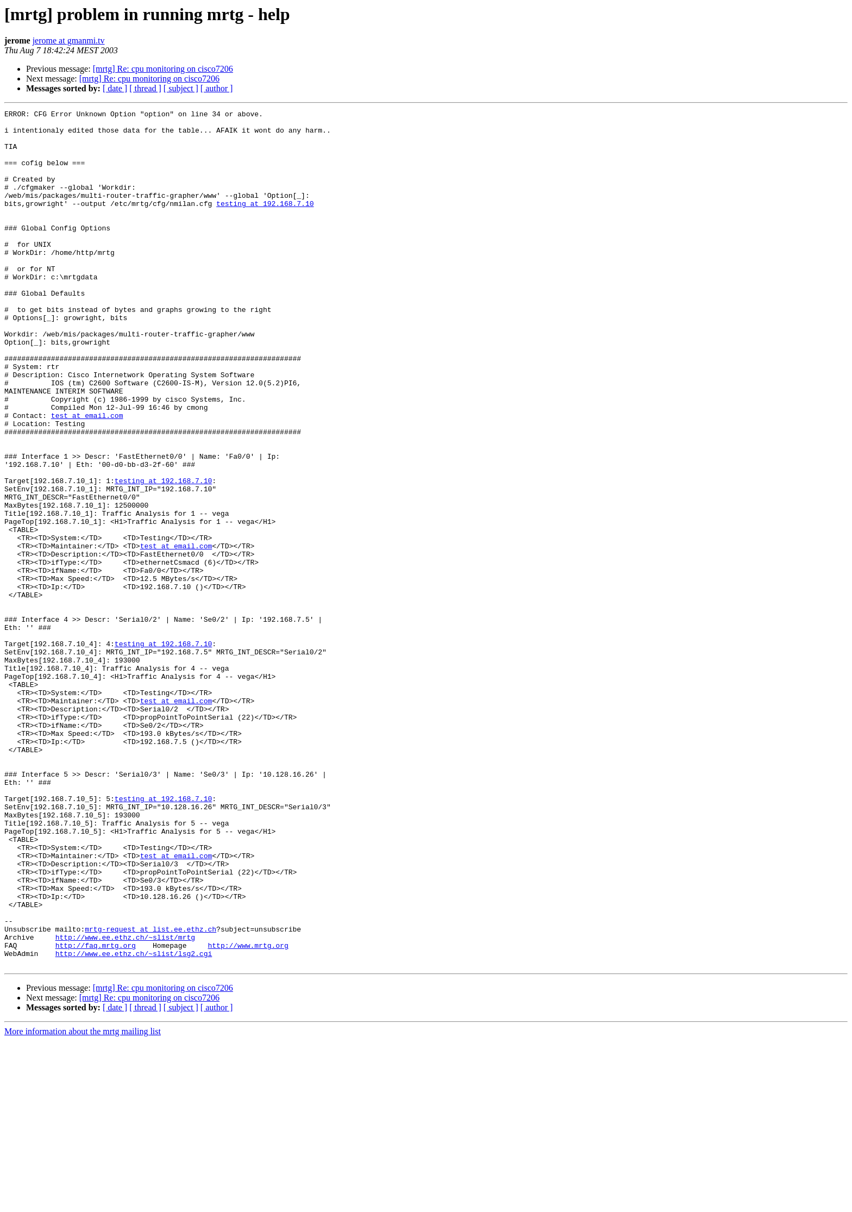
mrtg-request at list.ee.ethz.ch (150, 1093)
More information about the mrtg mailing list (82, 1202)
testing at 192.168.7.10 (265, 223)
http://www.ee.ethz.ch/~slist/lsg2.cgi (133, 1123)
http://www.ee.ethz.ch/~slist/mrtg (125, 1103)
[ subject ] (181, 88)
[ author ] (217, 88)
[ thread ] (145, 88)
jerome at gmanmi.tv (69, 40)
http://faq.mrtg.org (95, 1113)
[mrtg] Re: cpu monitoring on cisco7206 (163, 68)
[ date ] (115, 88)
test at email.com (87, 477)
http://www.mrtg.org (248, 1113)
